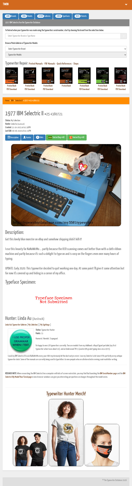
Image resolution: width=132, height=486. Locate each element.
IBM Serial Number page (108, 373)
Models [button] (26, 16)
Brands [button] (10, 16)
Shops (76, 64)
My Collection (33, 325)
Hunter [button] (27, 137)
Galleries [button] (43, 16)
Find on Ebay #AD (56, 137)
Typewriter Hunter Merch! (66, 394)
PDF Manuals (50, 64)
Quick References (64, 64)
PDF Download (12, 89)
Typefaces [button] (62, 16)
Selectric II (18, 101)
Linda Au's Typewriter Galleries (16, 325)
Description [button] (12, 137)
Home (7, 101)
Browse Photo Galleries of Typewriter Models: (21, 43)
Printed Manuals (36, 64)
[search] (66, 49)
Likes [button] (39, 137)
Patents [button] (81, 16)
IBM (12, 101)
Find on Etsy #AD (76, 137)
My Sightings (45, 325)
